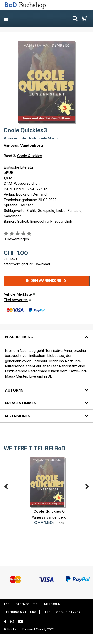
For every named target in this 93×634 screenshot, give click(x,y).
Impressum (52, 604)
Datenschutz (26, 604)
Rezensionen (17, 416)
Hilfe (46, 612)
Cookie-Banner (68, 612)
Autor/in (14, 390)
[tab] (46, 333)
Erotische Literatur (19, 167)
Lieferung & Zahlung (20, 612)
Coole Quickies (29, 155)
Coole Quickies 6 (49, 511)
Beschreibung (19, 337)
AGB (7, 604)
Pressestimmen (20, 403)
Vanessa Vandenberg (23, 145)
